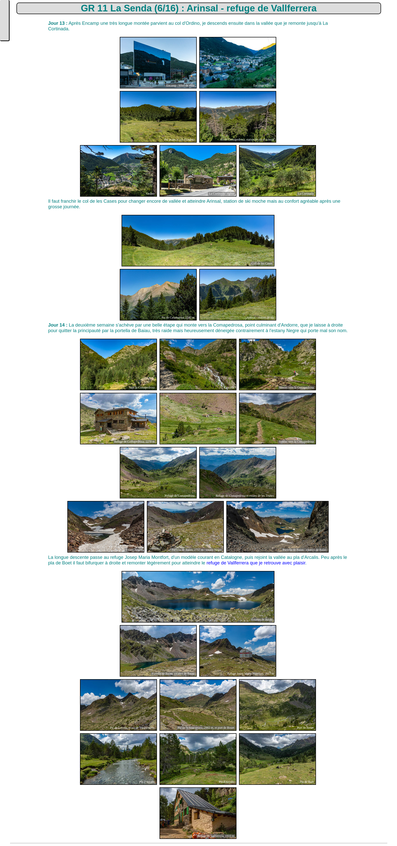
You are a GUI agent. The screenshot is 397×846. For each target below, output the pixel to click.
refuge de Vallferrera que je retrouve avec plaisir (256, 562)
